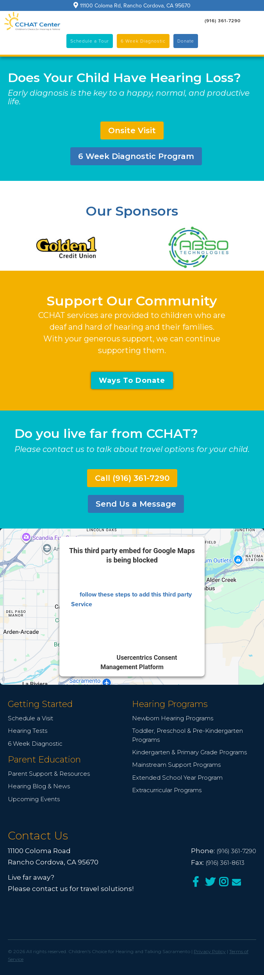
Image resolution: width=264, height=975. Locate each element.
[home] (32, 21)
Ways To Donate (132, 380)
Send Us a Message (136, 504)
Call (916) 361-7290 (132, 478)
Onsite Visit (132, 130)
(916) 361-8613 (224, 862)
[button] (254, 21)
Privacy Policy (210, 951)
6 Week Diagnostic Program (136, 156)
